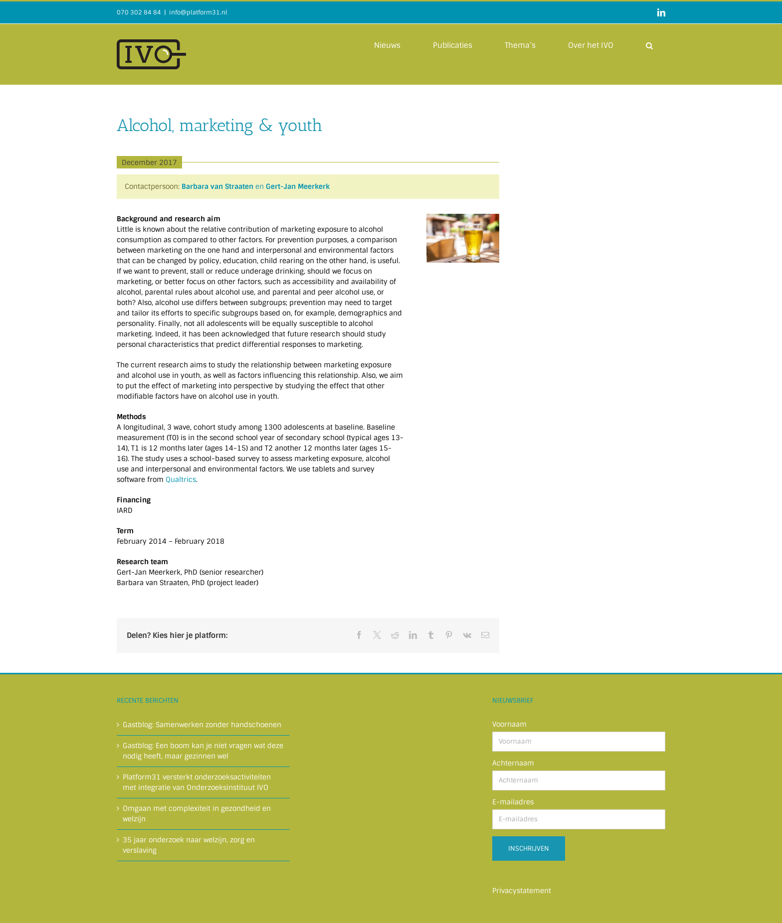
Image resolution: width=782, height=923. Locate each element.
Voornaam (509, 724)
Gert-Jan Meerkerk (298, 186)
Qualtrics (181, 479)
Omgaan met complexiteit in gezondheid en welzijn (197, 813)
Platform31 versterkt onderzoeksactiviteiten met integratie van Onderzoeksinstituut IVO (197, 782)
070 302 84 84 (139, 12)
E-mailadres (513, 801)
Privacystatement (521, 890)
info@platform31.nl (198, 12)
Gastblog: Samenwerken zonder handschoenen (202, 724)
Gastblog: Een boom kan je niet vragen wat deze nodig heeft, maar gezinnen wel (203, 751)
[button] (649, 45)
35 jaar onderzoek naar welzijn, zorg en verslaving (189, 845)
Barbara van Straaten (217, 186)
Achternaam (513, 763)
